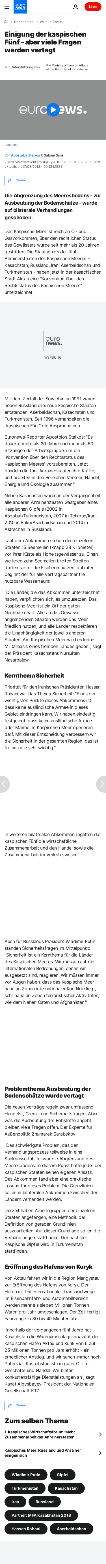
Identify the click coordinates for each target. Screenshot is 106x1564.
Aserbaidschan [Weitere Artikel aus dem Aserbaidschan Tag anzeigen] (71, 1528)
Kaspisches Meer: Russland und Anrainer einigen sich (43, 1453)
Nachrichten (24, 22)
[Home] (6, 22)
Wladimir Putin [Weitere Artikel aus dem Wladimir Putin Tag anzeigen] (26, 1474)
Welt (43, 22)
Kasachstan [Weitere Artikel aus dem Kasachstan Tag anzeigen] (66, 1488)
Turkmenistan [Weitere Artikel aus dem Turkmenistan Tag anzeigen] (25, 1488)
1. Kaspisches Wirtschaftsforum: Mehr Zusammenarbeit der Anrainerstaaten (40, 1434)
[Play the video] (53, 110)
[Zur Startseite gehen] (20, 7)
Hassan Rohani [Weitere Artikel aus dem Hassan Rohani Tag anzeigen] (26, 1528)
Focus (57, 22)
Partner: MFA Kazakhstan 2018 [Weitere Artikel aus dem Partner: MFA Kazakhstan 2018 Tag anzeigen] (41, 1515)
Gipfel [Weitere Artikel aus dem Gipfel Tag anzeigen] (62, 1474)
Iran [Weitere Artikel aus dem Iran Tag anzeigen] (15, 1501)
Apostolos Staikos (25, 155)
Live (93, 6)
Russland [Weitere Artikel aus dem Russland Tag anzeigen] (45, 1501)
